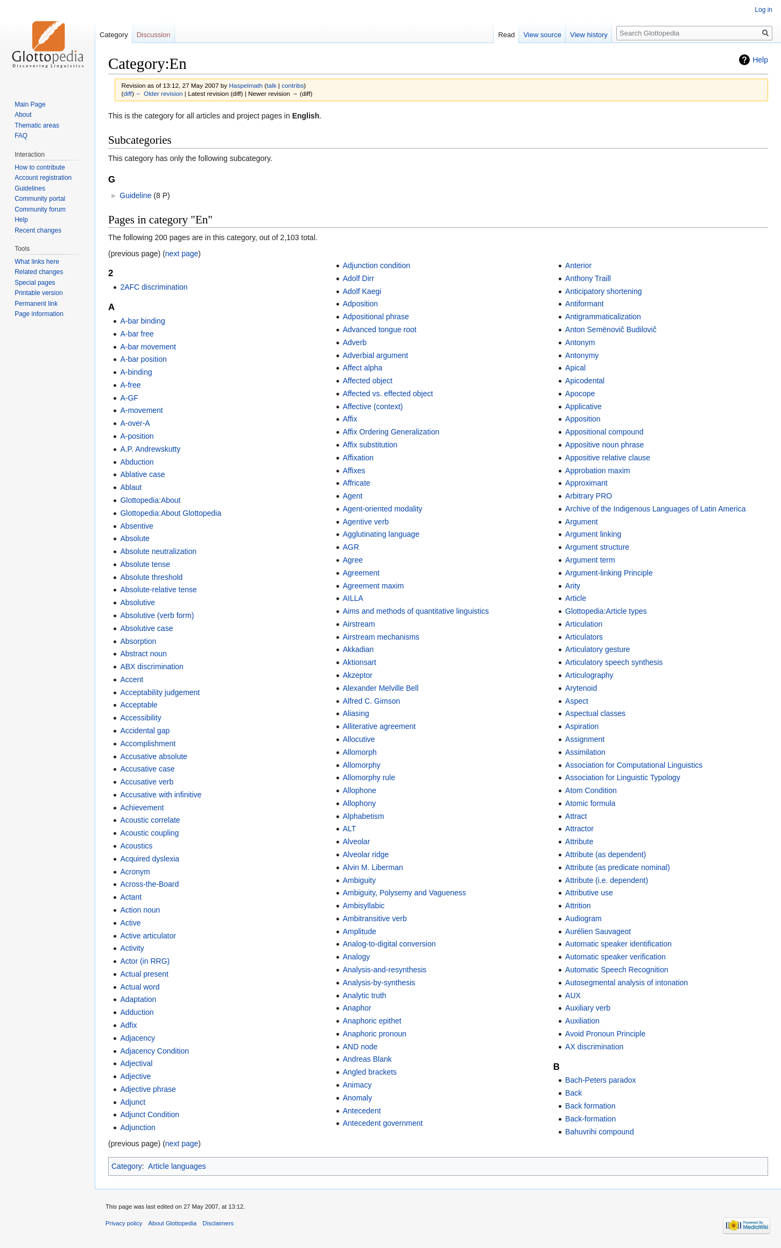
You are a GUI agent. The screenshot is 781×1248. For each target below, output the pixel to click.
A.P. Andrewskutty (150, 449)
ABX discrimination (152, 666)
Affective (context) (373, 406)
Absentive (136, 526)
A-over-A (135, 423)
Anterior (578, 265)
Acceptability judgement (160, 692)
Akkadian (358, 649)
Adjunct (132, 1102)
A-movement (141, 410)
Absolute (134, 538)
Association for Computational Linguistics (633, 765)
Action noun (140, 910)
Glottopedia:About (150, 500)
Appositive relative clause (607, 457)
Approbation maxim (597, 470)
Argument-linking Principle (609, 573)
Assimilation (585, 752)
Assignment (584, 739)
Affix (350, 419)
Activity (132, 948)
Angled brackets (370, 1072)
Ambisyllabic (364, 905)
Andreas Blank (367, 1059)
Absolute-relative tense (158, 589)
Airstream (359, 624)
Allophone (359, 790)
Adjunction (137, 1127)
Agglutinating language (381, 534)
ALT (349, 828)
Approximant (586, 483)
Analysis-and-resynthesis (385, 969)
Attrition (577, 905)
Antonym (580, 342)
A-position (136, 436)
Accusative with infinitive (160, 794)
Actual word (139, 987)
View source (542, 35)
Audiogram (583, 918)
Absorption (138, 641)
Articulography (589, 675)
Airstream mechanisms (381, 637)
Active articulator (147, 935)
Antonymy (582, 355)
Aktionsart (359, 662)
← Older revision (159, 93)
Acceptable (138, 704)
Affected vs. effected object (388, 393)
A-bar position (143, 359)
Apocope (580, 393)
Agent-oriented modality (383, 508)
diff (127, 93)
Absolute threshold (151, 577)
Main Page (30, 104)
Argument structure (597, 547)
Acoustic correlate (150, 820)
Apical (575, 367)
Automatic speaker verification (615, 956)
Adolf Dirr (358, 278)
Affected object (367, 380)
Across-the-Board (149, 884)
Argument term (590, 560)
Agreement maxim (373, 585)
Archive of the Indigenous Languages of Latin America (655, 508)
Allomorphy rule (369, 777)
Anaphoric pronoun (374, 1033)
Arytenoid (581, 688)
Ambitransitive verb (375, 918)
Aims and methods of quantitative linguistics (416, 611)
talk (271, 85)
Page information (39, 314)
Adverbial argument (375, 355)
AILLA (353, 598)
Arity (572, 585)
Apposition (582, 419)
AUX (573, 995)
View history (589, 35)
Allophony (359, 803)
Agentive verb (366, 521)
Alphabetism (363, 816)
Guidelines (30, 188)
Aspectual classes (595, 713)
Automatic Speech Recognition (616, 969)
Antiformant (584, 303)
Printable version (38, 293)
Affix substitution (370, 444)
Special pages (35, 282)
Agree (353, 560)
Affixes (354, 470)
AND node (360, 1046)
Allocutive (359, 739)
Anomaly (357, 1097)
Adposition (360, 303)
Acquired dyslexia (149, 858)
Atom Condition (591, 790)
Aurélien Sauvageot (598, 931)
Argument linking (593, 534)
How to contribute (40, 167)
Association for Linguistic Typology (622, 777)
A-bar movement (147, 346)
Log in (763, 9)
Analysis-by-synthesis (379, 982)
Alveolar (356, 841)
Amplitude (359, 931)
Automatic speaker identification (618, 943)
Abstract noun (143, 653)
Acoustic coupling (149, 833)
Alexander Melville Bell (381, 688)
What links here (37, 261)
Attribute (579, 841)
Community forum (40, 209)
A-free (130, 385)
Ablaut (131, 487)
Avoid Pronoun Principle (605, 1033)
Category (126, 1166)
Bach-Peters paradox (600, 1080)
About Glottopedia (173, 1223)
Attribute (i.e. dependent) (606, 880)
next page (182, 253)
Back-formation (590, 1118)
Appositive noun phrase (604, 444)
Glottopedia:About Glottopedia (170, 513)
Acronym (135, 871)
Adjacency (137, 1038)
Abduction (136, 462)
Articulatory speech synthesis (614, 662)
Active (130, 923)
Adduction (136, 1012)
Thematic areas (37, 125)
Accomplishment (147, 743)
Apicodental (584, 380)
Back (573, 1093)
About (23, 114)
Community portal (40, 198)
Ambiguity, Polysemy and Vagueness (404, 892)
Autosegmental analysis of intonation (626, 982)
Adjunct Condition (149, 1114)
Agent (353, 496)
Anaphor (357, 1008)
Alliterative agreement (379, 726)
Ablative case (142, 474)
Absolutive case (146, 628)
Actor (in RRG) (145, 961)
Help (760, 59)
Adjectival (136, 1063)
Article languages (177, 1166)
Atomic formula (590, 803)
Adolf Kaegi (362, 291)
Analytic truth (364, 995)
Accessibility (140, 717)
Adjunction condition (376, 265)
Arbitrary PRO (588, 496)
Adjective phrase (148, 1089)
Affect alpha (363, 367)
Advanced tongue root (380, 329)
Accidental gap (145, 730)
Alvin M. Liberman (373, 867)
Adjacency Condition (154, 1051)
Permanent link (36, 303)
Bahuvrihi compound (599, 1131)
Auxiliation (582, 1020)
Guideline (135, 195)
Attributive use (589, 892)
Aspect (576, 701)
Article (575, 598)
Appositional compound (604, 431)
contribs (293, 85)
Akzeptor (357, 675)
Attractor (579, 828)
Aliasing (356, 713)
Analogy (356, 956)
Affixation (358, 457)
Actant (131, 897)
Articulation (583, 624)
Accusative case (147, 769)
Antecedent (362, 1110)
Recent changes (38, 230)
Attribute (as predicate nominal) (617, 867)
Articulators (584, 637)
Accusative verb (146, 781)
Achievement (142, 807)
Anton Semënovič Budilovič (611, 329)
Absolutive (137, 602)
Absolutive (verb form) (157, 615)
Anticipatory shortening (603, 291)
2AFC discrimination (153, 287)
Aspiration (582, 726)
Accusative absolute (153, 756)
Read (506, 35)
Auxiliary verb (587, 1008)
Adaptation (138, 999)
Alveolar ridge (366, 854)
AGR (351, 547)
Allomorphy (362, 765)
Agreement (361, 573)
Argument (581, 521)
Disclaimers (218, 1223)
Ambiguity (359, 880)
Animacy (357, 1085)
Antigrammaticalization (603, 316)
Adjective (135, 1076)
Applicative (583, 406)
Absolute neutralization (158, 551)
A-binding (136, 372)
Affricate (356, 483)
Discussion (154, 35)
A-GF (129, 398)
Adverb (355, 342)
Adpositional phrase (376, 316)
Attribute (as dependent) (605, 854)
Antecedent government (383, 1123)
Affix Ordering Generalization (391, 431)
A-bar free (136, 333)
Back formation (590, 1106)
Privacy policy (123, 1223)
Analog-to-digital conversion (389, 943)
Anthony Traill (588, 278)
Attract (576, 816)
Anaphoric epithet (372, 1020)
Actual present (144, 974)
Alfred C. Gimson (371, 701)
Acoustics (136, 846)
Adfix (128, 1025)
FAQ (21, 135)
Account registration (43, 177)
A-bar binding (142, 321)
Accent (131, 679)
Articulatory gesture (597, 649)
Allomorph (360, 752)
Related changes (39, 272)
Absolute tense (145, 564)
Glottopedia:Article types (606, 611)
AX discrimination (594, 1046)
